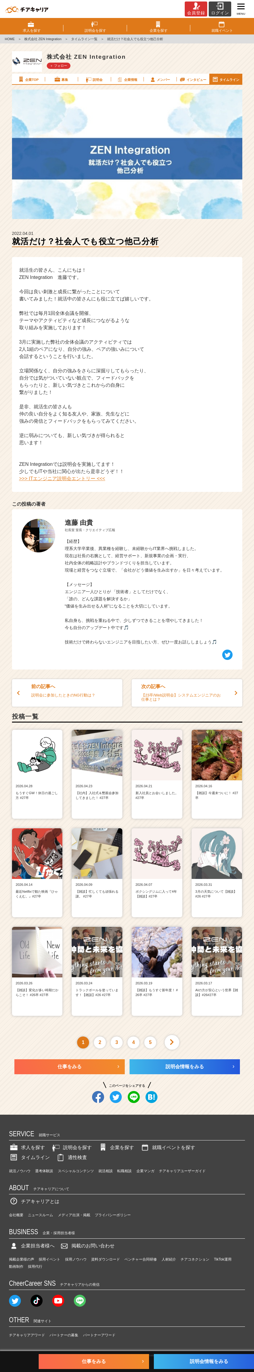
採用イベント (49, 1259)
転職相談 (124, 1171)
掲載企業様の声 (21, 1259)
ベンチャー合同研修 (140, 1259)
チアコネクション (195, 1259)
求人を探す (27, 1147)
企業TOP (27, 79)
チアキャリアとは (34, 1201)
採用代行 (35, 1266)
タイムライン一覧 (84, 39)
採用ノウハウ (76, 1259)
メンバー (159, 79)
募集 (61, 79)
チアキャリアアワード (27, 1335)
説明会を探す (71, 1147)
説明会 (94, 79)
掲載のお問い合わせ (87, 1245)
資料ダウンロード (105, 1259)
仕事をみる (70, 1066)
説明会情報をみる (185, 1066)
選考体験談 (44, 1171)
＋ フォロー (58, 65)
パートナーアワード (99, 1335)
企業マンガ (145, 1171)
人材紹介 (169, 1259)
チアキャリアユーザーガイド (182, 1171)
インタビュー (192, 79)
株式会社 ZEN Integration (42, 39)
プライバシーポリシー (113, 1215)
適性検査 (71, 1157)
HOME (10, 39)
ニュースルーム (40, 1215)
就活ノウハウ (20, 1171)
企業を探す (116, 1147)
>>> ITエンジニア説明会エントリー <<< (62, 478)
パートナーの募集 (63, 1335)
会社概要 (16, 1215)
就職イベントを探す (167, 1147)
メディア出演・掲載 (74, 1215)
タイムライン (225, 79)
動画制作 (16, 1266)
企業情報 (126, 79)
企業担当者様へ (32, 1245)
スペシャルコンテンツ (76, 1171)
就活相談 (105, 1171)
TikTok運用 (222, 1259)
